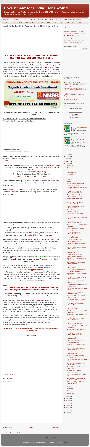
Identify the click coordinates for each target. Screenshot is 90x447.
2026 (67, 156)
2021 (67, 398)
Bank (28, 189)
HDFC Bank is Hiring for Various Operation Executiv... (75, 341)
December (70, 165)
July (68, 177)
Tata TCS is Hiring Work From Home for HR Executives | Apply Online (79, 139)
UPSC (51, 19)
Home (32, 428)
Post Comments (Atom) (16, 432)
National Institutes (30, 22)
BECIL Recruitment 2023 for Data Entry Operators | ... (76, 263)
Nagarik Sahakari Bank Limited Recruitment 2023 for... (75, 214)
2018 (67, 405)
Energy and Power (75, 19)
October (69, 170)
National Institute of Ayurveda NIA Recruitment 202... (76, 206)
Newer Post (7, 428)
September (70, 172)
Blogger (65, 442)
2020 (67, 400)
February (69, 390)
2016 (67, 410)
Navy (57, 19)
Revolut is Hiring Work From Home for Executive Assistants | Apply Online (79, 127)
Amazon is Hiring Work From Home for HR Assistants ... (76, 337)
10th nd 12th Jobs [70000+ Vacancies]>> (75, 40)
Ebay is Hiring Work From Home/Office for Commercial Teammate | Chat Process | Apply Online (75, 94)
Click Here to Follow (52, 165)
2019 (67, 403)
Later (36, 8)
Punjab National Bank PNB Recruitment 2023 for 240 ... (75, 221)
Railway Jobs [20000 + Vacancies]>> (73, 38)
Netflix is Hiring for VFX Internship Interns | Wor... (76, 229)
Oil (46, 19)
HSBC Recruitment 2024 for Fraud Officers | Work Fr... (76, 281)
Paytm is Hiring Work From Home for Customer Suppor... (76, 307)
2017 (67, 407)
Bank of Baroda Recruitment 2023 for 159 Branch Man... (77, 378)
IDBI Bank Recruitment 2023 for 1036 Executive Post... (77, 225)
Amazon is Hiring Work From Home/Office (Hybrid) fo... (74, 233)
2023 (67, 163)
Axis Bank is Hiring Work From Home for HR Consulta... (77, 382)
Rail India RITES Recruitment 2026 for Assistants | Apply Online (74, 98)
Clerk (48, 22)
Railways (24, 19)
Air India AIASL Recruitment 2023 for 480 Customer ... (76, 296)
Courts (55, 22)
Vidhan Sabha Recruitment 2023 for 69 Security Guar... (76, 352)
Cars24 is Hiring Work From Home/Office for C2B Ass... (75, 195)
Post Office (41, 22)
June (68, 179)
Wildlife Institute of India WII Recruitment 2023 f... (74, 199)
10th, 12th (32, 19)
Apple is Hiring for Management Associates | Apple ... (75, 184)
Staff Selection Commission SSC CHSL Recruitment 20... (75, 319)
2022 (67, 396)
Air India (14, 22)
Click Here (34, 261)
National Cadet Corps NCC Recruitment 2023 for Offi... (75, 322)
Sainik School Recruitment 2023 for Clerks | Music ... (76, 304)
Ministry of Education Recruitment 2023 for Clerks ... (76, 345)
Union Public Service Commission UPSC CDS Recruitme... (76, 270)
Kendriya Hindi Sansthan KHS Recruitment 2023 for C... (75, 371)
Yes (54, 8)
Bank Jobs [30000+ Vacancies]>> (73, 36)
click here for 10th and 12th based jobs (37, 235)
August (69, 174)
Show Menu (6, 19)
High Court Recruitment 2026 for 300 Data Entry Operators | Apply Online (75, 81)
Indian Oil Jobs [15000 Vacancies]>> (73, 42)
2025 (67, 158)
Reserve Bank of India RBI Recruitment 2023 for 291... (75, 334)
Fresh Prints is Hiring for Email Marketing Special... (75, 292)
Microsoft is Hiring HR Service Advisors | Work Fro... (75, 203)
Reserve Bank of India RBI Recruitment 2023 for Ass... (75, 192)
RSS (65, 27)
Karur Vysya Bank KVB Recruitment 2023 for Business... (76, 236)
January (69, 393)
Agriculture (6, 22)
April (68, 386)
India (58, 63)
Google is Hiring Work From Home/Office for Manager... (75, 255)
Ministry (40, 19)
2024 (67, 161)
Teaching (64, 19)
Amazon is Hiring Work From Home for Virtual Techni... (76, 375)
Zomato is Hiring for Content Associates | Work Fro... (74, 210)
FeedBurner (79, 117)
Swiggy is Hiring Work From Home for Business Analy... (77, 315)
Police (61, 22)
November (70, 167)
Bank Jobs (16, 19)
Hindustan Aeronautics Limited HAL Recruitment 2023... (76, 277)
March (69, 388)
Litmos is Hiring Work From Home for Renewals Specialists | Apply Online (74, 85)
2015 (67, 412)
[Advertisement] (31, 41)
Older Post (56, 428)
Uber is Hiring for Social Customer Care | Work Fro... (76, 349)
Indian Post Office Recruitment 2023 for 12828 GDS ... (76, 251)
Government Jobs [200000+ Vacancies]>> (75, 33)
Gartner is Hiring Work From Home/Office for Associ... (74, 240)
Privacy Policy (70, 22)
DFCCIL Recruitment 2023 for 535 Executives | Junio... (76, 244)
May (68, 181)
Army (20, 22)
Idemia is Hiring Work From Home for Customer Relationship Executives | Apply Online (75, 89)
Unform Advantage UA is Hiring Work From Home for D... (76, 266)
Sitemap (79, 22)
